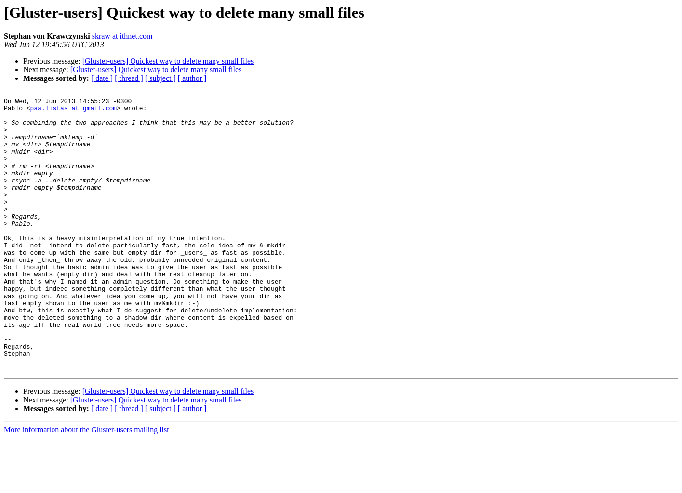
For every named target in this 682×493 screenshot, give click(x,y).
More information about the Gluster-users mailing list (86, 484)
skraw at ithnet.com (122, 36)
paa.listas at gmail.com (73, 110)
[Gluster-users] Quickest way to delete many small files (168, 61)
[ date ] (102, 78)
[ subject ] (160, 78)
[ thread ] (129, 78)
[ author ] (192, 78)
